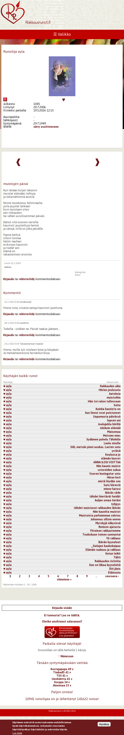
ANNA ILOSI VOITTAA (107, 462)
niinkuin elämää (110, 428)
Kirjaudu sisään (62, 607)
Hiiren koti (114, 477)
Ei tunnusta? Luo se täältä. (62, 615)
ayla (7, 386)
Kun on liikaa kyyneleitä (105, 565)
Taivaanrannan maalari (31, 343)
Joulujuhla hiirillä (109, 424)
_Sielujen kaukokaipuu (106, 545)
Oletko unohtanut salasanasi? (62, 621)
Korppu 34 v (62, 682)
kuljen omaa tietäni (108, 500)
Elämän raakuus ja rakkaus (103, 549)
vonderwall (25, 302)
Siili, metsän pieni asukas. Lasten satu (95, 447)
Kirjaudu (8, 279)
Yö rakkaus (113, 538)
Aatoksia (115, 393)
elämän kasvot (111, 458)
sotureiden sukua (109, 469)
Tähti (117, 557)
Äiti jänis (115, 568)
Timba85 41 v (62, 672)
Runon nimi (112, 382)
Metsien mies (112, 435)
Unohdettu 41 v (62, 678)
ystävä (116, 450)
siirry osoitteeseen (46, 126)
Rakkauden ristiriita (108, 561)
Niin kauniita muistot (107, 511)
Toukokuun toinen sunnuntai (101, 534)
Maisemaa (114, 431)
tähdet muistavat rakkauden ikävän (97, 507)
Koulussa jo (113, 454)
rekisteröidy (27, 279)
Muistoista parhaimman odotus (100, 515)
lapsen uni (114, 420)
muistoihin (114, 397)
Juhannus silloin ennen (106, 519)
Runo (77, 275)
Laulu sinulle (112, 443)
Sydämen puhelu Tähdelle (103, 439)
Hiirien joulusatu (110, 390)
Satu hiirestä (112, 485)
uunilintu (24, 323)
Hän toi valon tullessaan (104, 401)
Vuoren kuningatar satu (105, 473)
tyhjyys (116, 504)
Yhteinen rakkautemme (105, 530)
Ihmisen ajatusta (110, 526)
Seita (117, 405)
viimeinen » (64, 579)
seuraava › (112, 576)
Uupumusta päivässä (107, 416)
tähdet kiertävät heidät (105, 496)
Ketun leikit (113, 553)
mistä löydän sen (109, 481)
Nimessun (65, 656)
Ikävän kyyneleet (109, 542)
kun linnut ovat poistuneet (103, 412)
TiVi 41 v (62, 675)
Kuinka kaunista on (108, 409)
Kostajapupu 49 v (62, 669)
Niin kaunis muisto (108, 466)
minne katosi (112, 488)
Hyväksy (104, 725)
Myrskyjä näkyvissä (108, 523)
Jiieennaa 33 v (62, 685)
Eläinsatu (114, 572)
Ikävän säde (113, 492)
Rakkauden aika (110, 386)
